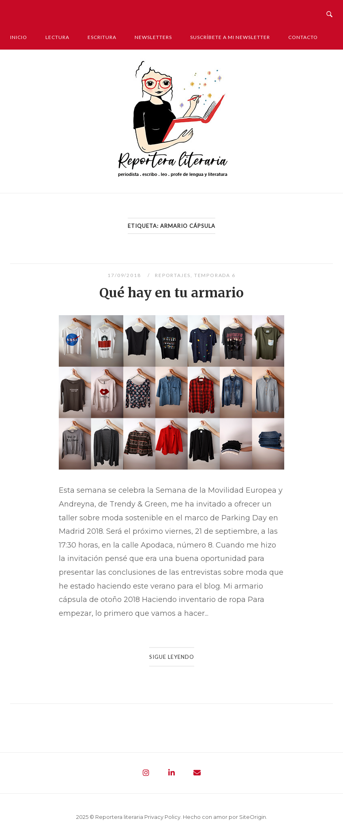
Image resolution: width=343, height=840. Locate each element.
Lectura (57, 37)
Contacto (303, 37)
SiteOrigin (252, 817)
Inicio (18, 37)
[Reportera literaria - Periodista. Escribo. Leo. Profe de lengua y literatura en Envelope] (197, 773)
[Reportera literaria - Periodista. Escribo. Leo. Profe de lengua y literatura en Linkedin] (171, 773)
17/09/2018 (124, 275)
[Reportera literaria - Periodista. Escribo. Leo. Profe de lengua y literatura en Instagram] (146, 773)
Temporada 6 (215, 275)
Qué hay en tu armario (171, 293)
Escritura (102, 37)
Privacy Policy (162, 817)
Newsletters (153, 37)
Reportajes (173, 275)
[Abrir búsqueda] (329, 12)
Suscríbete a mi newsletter (230, 37)
